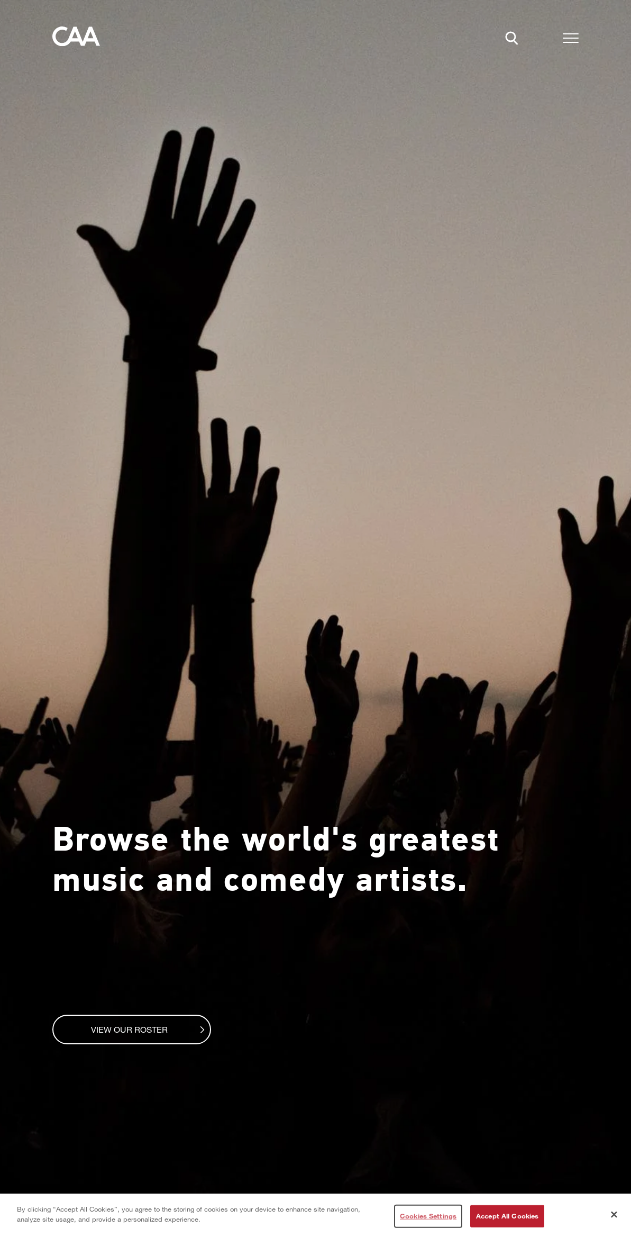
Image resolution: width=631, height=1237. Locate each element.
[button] (571, 40)
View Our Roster (140, 1029)
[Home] (76, 39)
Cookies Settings (428, 1216)
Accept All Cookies (507, 1216)
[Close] (614, 1214)
